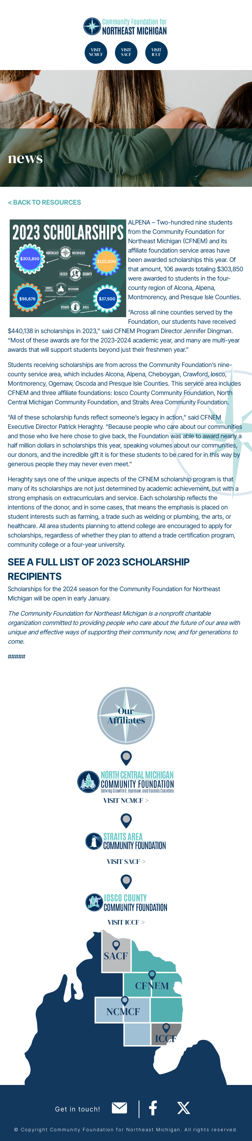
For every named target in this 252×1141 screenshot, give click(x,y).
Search (15, 15)
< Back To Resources (44, 202)
